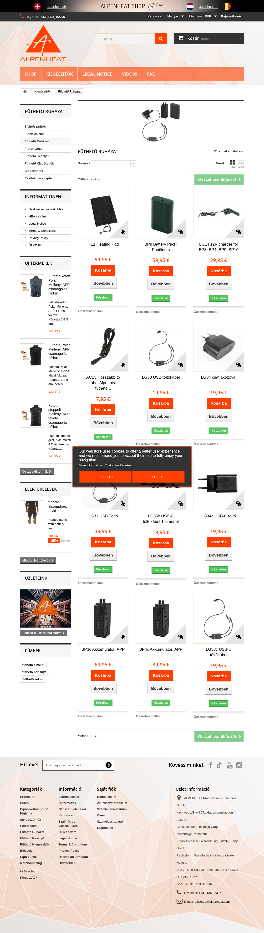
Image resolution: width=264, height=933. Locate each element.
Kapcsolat (154, 16)
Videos (129, 74)
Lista (241, 164)
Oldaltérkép (67, 863)
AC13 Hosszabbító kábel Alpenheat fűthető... (103, 383)
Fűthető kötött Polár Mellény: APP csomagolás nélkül (59, 284)
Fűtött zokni (29, 826)
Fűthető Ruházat (37, 141)
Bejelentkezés (231, 16)
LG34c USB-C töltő (218, 516)
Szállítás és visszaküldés (45, 209)
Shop (30, 74)
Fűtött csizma (35, 134)
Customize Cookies (118, 465)
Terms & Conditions (42, 230)
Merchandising (31, 863)
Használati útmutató (73, 857)
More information (91, 465)
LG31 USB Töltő (103, 516)
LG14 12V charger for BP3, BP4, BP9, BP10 (219, 247)
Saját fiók (106, 789)
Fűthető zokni (32, 679)
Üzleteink (34, 245)
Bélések (26, 850)
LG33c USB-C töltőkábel (219, 652)
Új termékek (38, 263)
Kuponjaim (105, 828)
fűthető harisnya (34, 672)
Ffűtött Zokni (34, 148)
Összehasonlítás (90, 311)
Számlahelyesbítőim (112, 809)
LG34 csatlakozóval (218, 377)
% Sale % (27, 871)
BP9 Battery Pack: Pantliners (160, 247)
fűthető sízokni (33, 665)
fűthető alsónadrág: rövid (57, 506)
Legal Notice (97, 74)
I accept (158, 476)
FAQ (151, 74)
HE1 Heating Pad (103, 244)
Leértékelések (41, 489)
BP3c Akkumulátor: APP (103, 649)
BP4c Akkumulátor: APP (161, 649)
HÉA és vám (37, 216)
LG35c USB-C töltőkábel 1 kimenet (161, 519)
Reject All (105, 476)
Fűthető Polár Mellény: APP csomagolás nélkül (59, 351)
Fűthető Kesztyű (37, 156)
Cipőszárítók (34, 171)
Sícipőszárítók (35, 126)
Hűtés (24, 803)
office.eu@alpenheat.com (212, 901)
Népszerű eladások (73, 809)
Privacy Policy (38, 238)
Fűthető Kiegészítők (39, 163)
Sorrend (84, 163)
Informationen (43, 196)
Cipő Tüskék (29, 857)
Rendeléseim (106, 797)
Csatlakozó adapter (39, 178)
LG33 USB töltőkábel (161, 377)
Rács (232, 164)
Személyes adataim (111, 821)
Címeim (102, 815)
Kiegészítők (59, 74)
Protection (27, 797)
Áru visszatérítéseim (112, 803)
